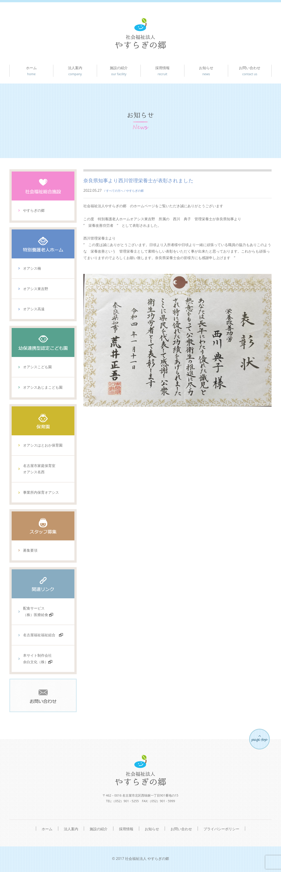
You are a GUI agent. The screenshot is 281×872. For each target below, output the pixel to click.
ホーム (31, 71)
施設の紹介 (118, 71)
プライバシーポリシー (221, 828)
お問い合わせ (249, 71)
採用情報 (162, 71)
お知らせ (206, 71)
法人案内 (75, 71)
